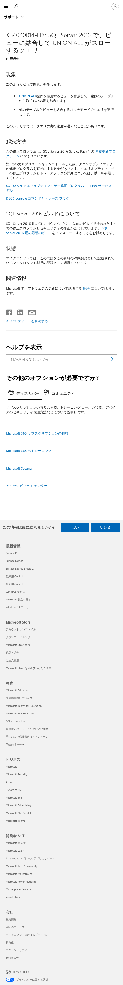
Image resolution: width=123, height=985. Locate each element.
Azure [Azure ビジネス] (9, 782)
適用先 (14, 59)
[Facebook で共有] (9, 311)
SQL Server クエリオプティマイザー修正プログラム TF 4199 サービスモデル (60, 188)
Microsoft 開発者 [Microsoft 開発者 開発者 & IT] (16, 843)
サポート (11, 16)
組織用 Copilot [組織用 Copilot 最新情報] (14, 576)
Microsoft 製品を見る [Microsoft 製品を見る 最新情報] (18, 599)
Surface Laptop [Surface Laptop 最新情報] (14, 561)
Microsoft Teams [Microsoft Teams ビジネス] (15, 820)
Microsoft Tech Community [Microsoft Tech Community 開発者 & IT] (21, 866)
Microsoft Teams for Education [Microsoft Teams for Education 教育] (24, 705)
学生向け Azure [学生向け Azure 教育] (15, 744)
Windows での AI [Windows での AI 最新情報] (16, 591)
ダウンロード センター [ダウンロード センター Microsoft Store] (19, 637)
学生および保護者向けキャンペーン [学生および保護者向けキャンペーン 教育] (27, 736)
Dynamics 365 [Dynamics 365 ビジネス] (14, 790)
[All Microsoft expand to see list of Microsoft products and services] (6, 6)
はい (75, 527)
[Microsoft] (61, 4)
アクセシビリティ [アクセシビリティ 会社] (16, 950)
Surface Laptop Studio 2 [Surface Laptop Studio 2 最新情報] (20, 568)
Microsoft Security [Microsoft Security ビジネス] (16, 774)
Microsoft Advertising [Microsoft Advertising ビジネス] (18, 805)
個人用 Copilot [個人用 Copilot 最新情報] (14, 584)
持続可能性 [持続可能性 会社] (12, 958)
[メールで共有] (30, 311)
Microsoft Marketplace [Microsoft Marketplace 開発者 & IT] (19, 874)
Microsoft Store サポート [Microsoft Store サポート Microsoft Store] (20, 645)
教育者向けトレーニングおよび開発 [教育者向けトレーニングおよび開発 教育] (27, 729)
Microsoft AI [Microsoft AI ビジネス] (13, 766)
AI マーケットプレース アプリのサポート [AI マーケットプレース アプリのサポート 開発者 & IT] (30, 858)
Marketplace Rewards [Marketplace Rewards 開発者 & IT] (18, 889)
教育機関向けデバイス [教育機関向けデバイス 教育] (19, 698)
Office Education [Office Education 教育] (15, 721)
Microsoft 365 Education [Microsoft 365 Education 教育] (20, 713)
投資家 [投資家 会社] (10, 942)
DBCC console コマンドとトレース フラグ (37, 198)
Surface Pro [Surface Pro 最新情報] (12, 553)
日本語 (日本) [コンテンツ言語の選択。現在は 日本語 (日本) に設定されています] (21, 971)
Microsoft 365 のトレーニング (28, 450)
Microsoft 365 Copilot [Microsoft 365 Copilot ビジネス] (18, 813)
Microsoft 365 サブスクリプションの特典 (37, 433)
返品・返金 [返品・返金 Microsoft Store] (12, 652)
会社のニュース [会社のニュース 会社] (15, 927)
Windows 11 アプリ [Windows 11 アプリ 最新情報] (17, 607)
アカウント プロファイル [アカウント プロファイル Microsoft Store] (21, 629)
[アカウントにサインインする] (115, 6)
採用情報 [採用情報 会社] (11, 919)
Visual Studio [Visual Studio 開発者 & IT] (13, 897)
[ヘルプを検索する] (17, 6)
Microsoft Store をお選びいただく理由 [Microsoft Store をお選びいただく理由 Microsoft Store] (28, 668)
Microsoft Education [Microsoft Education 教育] (17, 690)
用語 (86, 288)
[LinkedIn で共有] (18, 311)
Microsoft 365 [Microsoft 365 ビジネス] (14, 797)
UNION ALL (27, 96)
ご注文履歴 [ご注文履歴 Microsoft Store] (12, 660)
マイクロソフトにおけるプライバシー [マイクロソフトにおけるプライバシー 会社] (28, 934)
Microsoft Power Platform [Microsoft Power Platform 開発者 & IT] (21, 881)
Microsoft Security (19, 468)
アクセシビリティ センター (27, 485)
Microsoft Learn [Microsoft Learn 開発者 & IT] (15, 850)
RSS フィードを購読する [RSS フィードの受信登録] (29, 321)
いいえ (105, 527)
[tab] (25, 394)
